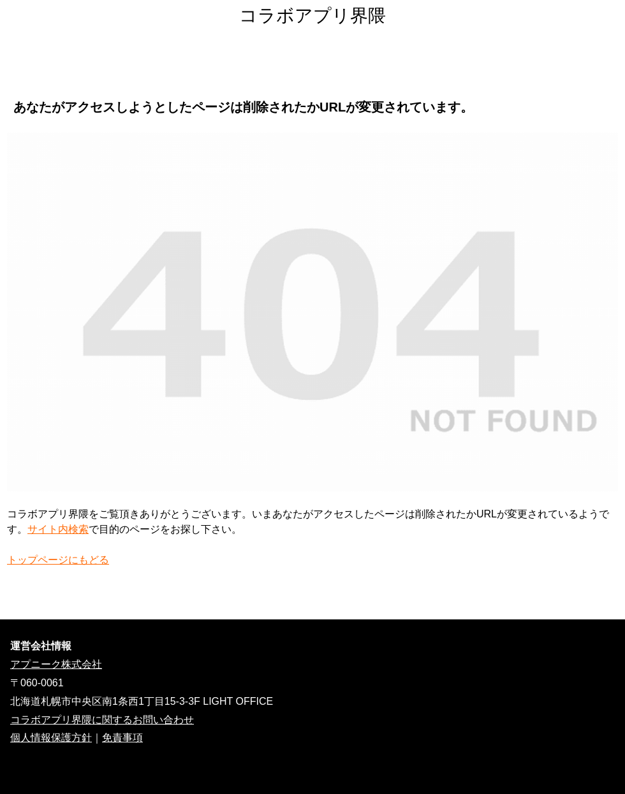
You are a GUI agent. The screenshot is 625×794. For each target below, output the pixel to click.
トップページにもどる (58, 559)
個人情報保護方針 (51, 737)
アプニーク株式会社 (56, 664)
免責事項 (122, 737)
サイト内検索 (58, 529)
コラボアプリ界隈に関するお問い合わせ (102, 719)
